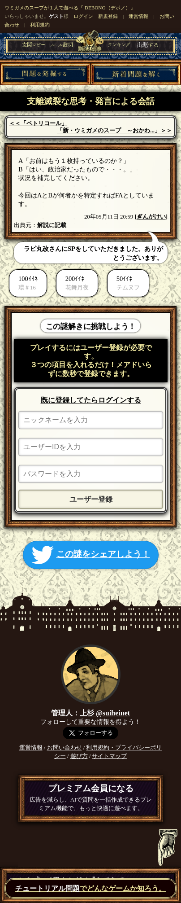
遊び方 (79, 756)
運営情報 (138, 16)
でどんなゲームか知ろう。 (90, 888)
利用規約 (40, 24)
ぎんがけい (151, 217)
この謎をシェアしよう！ (90, 555)
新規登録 (108, 16)
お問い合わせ (64, 748)
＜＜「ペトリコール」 (38, 123)
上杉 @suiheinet (105, 713)
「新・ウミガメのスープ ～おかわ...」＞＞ (114, 130)
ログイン (83, 16)
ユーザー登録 (90, 499)
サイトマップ (109, 756)
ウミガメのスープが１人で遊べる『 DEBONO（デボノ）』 (69, 7)
